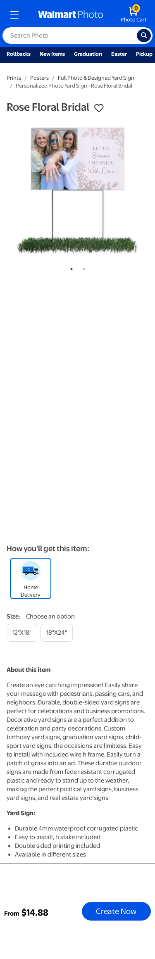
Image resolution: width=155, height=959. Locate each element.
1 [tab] (70, 267)
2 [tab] (82, 267)
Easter (119, 54)
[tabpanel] (77, 190)
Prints (14, 78)
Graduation (88, 54)
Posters (39, 78)
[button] (98, 108)
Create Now (116, 911)
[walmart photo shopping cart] (133, 15)
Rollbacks (19, 54)
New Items (52, 54)
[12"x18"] (22, 633)
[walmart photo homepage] (70, 15)
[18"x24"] (57, 633)
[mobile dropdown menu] (14, 15)
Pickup (144, 54)
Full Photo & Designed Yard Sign (96, 78)
